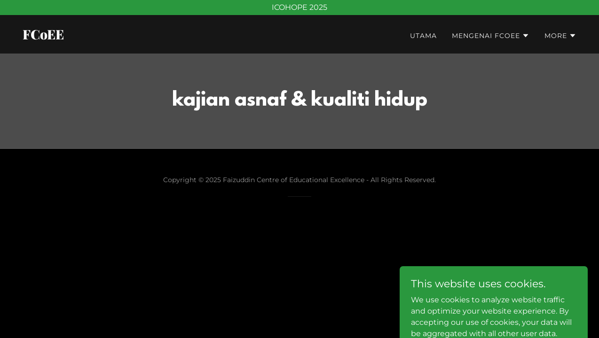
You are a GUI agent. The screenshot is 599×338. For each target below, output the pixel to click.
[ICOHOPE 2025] (299, 7)
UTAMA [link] (423, 35)
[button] (490, 35)
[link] (157, 36)
